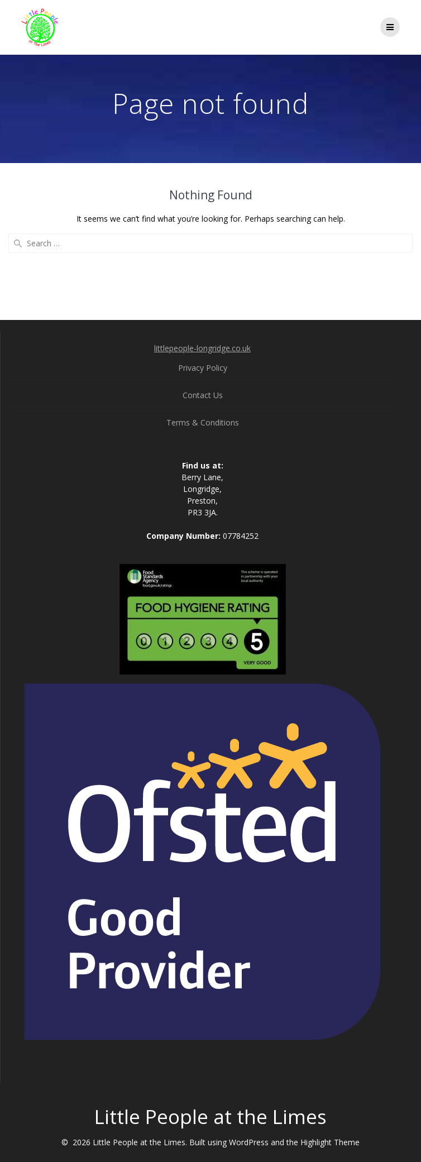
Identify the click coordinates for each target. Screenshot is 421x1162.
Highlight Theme (330, 1142)
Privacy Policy (202, 367)
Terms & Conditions (202, 422)
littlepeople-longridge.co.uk (202, 348)
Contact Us (203, 395)
